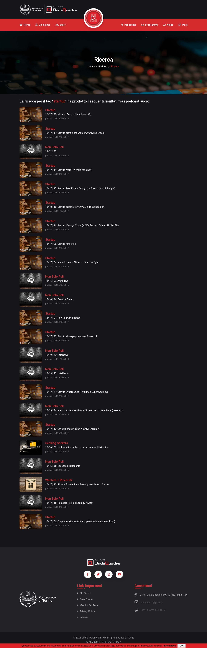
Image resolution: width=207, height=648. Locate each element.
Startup (50, 110)
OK (181, 645)
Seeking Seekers (56, 443)
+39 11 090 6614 (150, 609)
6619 (162, 609)
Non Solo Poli (54, 147)
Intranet (82, 617)
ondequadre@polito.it (149, 602)
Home (92, 66)
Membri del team (88, 605)
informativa (170, 645)
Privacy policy (86, 611)
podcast (102, 66)
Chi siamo (83, 593)
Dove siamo (85, 599)
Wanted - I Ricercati (58, 480)
